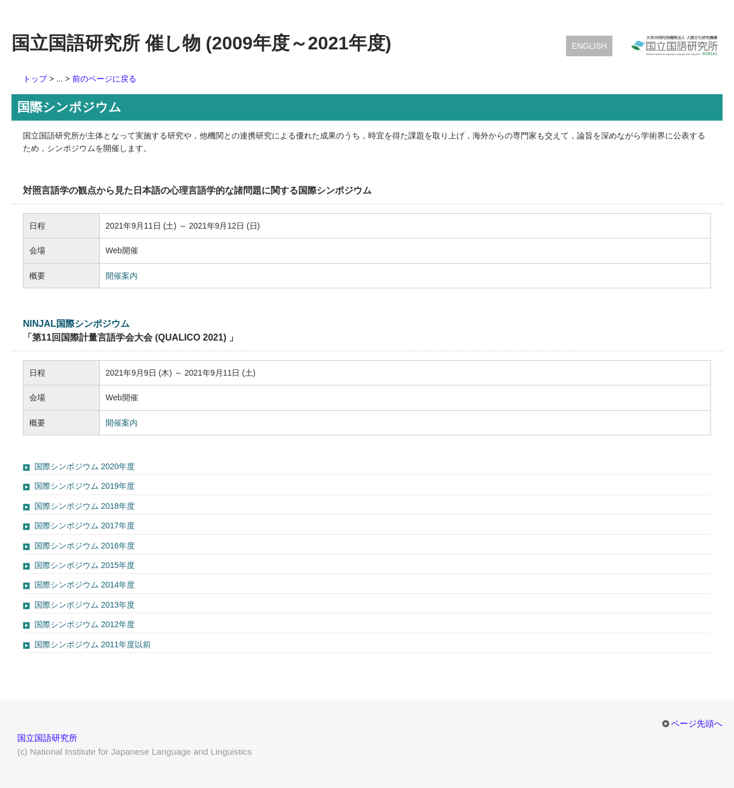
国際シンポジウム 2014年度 (84, 584)
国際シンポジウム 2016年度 (84, 545)
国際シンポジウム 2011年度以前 (92, 644)
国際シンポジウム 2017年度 (84, 525)
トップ (35, 78)
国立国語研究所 (47, 738)
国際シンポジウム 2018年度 (84, 506)
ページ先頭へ (697, 723)
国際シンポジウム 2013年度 (84, 604)
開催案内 (122, 275)
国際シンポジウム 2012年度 (84, 624)
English (589, 46)
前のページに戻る (104, 78)
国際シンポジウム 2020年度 (84, 466)
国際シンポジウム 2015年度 (84, 565)
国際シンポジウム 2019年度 (84, 485)
